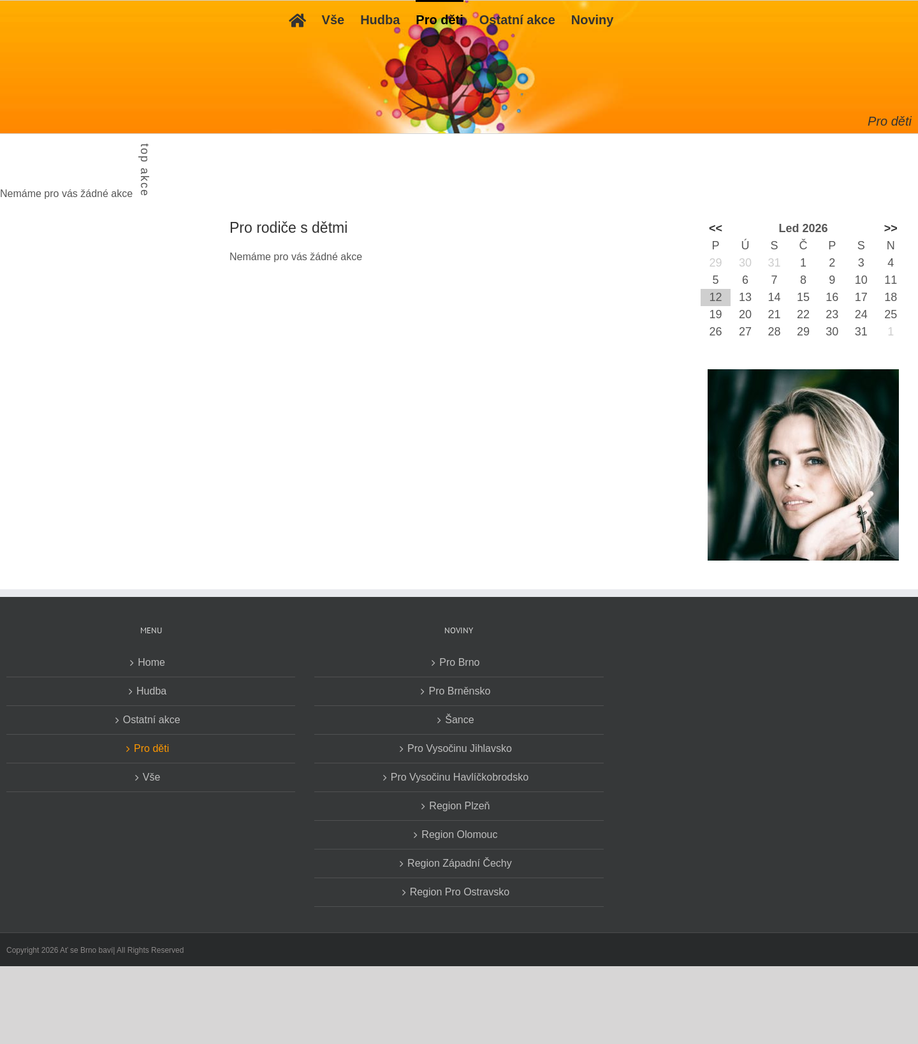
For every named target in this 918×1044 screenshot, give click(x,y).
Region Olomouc (459, 834)
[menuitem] (297, 19)
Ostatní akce (151, 719)
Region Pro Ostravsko (460, 891)
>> (891, 228)
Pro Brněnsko (459, 691)
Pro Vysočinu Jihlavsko (459, 748)
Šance (459, 719)
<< (715, 228)
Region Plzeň (459, 805)
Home (151, 662)
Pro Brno (459, 662)
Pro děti (151, 748)
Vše (152, 777)
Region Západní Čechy (459, 863)
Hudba (151, 691)
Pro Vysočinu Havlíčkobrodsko (459, 777)
